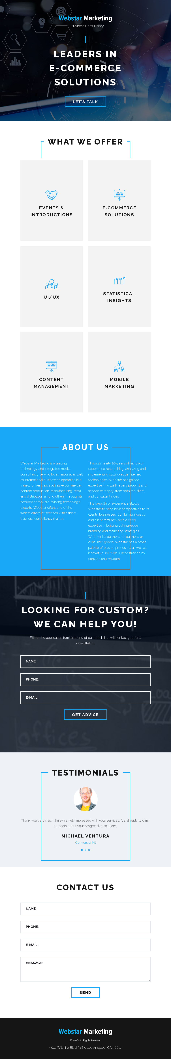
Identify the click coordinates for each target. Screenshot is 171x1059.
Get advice (85, 715)
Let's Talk (85, 102)
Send (85, 992)
